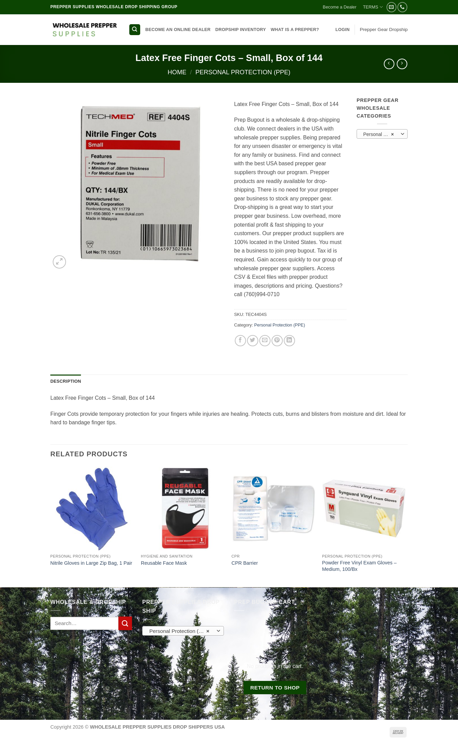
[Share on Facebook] (240, 340)
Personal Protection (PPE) (242, 72)
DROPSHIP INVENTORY (240, 29)
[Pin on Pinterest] (277, 340)
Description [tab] (65, 381)
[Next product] (389, 64)
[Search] (134, 29)
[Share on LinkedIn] (289, 340)
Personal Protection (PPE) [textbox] (381, 134)
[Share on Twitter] (252, 340)
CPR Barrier (244, 563)
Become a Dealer (340, 7)
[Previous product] (402, 64)
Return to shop (274, 687)
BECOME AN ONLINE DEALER (178, 29)
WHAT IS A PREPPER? (295, 29)
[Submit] (125, 623)
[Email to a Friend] (265, 340)
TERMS (373, 7)
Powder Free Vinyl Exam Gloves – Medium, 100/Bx (359, 566)
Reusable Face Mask (164, 563)
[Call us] (402, 7)
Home (177, 72)
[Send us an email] (391, 7)
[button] (343, 29)
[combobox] (382, 134)
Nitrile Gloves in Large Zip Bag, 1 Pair (91, 563)
